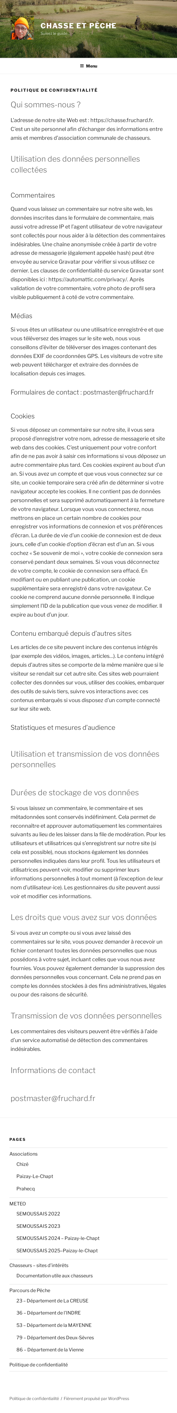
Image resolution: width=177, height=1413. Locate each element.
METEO (17, 1204)
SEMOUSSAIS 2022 (38, 1214)
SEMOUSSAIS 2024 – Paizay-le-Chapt (58, 1238)
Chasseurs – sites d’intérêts (38, 1265)
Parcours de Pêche (29, 1290)
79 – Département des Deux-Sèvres (55, 1337)
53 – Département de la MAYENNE (54, 1325)
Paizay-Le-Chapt (34, 1176)
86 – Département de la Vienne (50, 1350)
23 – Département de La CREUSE (52, 1301)
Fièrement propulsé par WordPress (96, 1398)
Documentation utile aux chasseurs (54, 1276)
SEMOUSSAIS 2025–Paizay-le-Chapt (57, 1250)
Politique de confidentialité (38, 1365)
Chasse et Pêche (79, 26)
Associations (23, 1154)
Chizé (22, 1164)
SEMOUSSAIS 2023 (38, 1226)
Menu (88, 65)
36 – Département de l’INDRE (48, 1313)
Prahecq (25, 1189)
